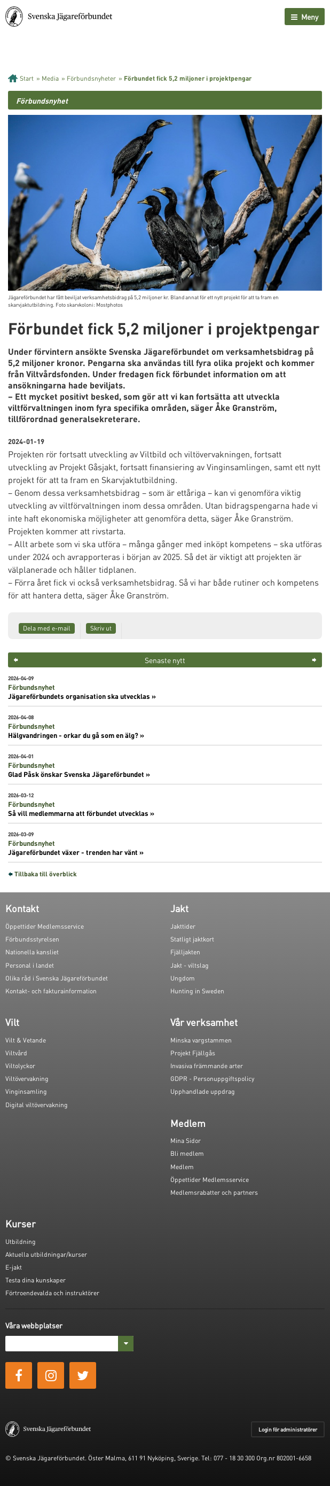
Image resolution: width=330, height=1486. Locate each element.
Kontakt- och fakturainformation (51, 991)
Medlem (182, 1167)
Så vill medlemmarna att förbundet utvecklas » (81, 813)
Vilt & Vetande (25, 1040)
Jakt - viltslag (189, 965)
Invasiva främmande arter (206, 1066)
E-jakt (13, 1267)
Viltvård (16, 1053)
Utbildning (20, 1242)
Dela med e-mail (46, 628)
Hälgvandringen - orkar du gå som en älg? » (76, 735)
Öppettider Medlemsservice (44, 926)
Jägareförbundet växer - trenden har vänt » (76, 852)
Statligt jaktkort (192, 939)
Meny (304, 16)
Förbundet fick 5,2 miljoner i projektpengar (188, 78)
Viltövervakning (27, 1079)
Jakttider (182, 926)
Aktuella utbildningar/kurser (46, 1254)
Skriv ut (101, 628)
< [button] (15, 660)
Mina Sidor (185, 1141)
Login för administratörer (287, 1429)
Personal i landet (29, 965)
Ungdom (182, 978)
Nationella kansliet (32, 952)
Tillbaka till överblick (45, 874)
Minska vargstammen (201, 1040)
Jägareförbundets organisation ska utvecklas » (82, 696)
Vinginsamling (26, 1091)
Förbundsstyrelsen (32, 939)
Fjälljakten (185, 952)
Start (27, 78)
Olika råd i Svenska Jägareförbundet (56, 978)
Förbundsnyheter (91, 78)
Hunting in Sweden (197, 991)
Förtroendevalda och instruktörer (52, 1293)
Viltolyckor (20, 1066)
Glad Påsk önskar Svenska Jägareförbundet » (79, 774)
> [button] (314, 660)
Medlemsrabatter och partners (214, 1192)
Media (50, 78)
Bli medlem (187, 1153)
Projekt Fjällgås (192, 1053)
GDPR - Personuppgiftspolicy (212, 1079)
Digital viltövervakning (36, 1105)
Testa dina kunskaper (35, 1280)
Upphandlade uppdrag (202, 1091)
